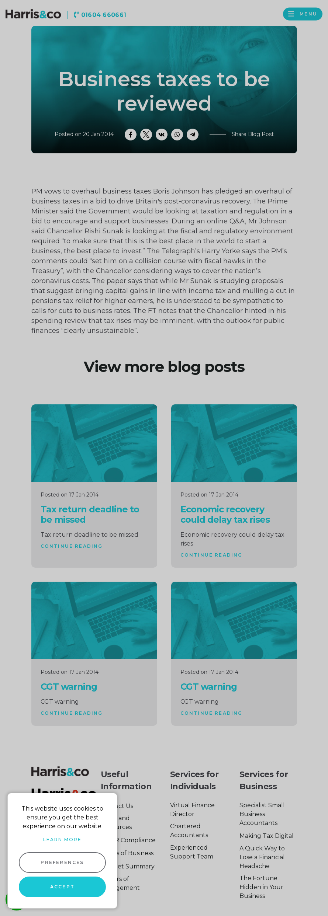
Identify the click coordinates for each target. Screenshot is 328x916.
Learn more (62, 839)
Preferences (62, 862)
